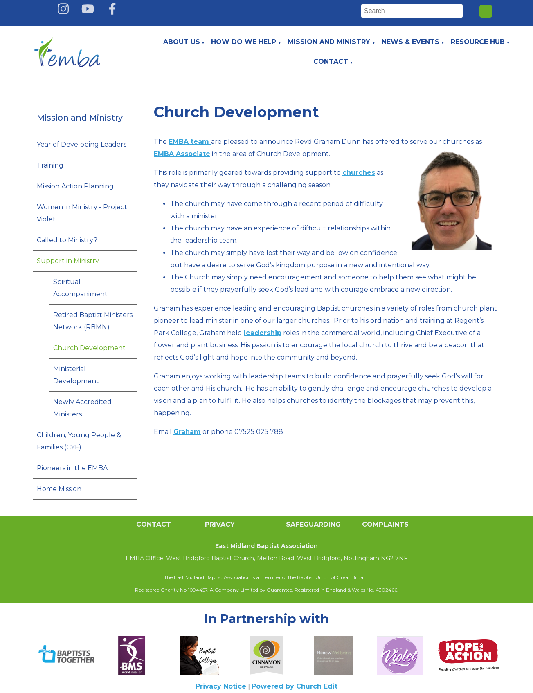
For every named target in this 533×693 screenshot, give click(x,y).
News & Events (410, 42)
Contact (330, 61)
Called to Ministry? (67, 240)
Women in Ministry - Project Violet (82, 213)
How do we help (243, 42)
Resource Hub (478, 42)
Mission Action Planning (75, 186)
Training (50, 165)
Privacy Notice (221, 686)
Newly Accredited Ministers (82, 408)
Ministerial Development (76, 375)
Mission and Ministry (329, 42)
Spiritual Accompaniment (80, 288)
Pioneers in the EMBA (72, 468)
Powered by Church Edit (294, 686)
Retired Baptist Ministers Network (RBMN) (93, 321)
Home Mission (59, 489)
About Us (181, 42)
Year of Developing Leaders (81, 144)
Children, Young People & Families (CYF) (79, 441)
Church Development (89, 348)
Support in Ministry (68, 261)
